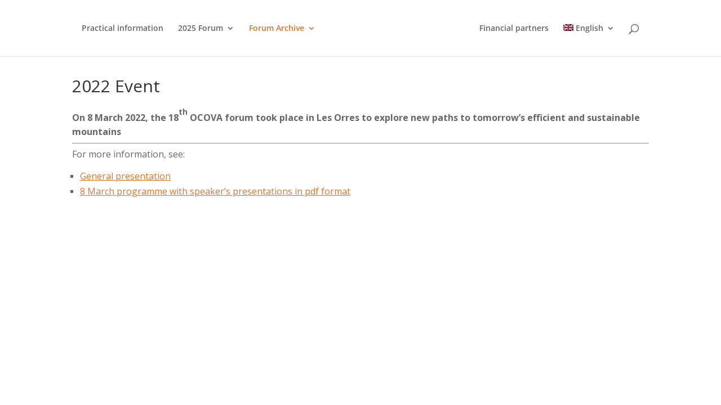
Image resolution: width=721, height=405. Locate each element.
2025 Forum (200, 28)
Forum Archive (276, 28)
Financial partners (514, 28)
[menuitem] (589, 40)
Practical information (122, 28)
